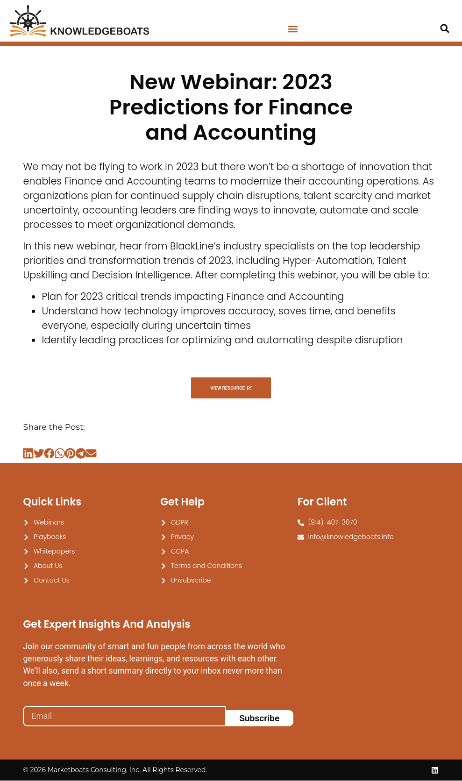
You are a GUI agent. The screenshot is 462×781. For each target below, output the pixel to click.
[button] (293, 29)
